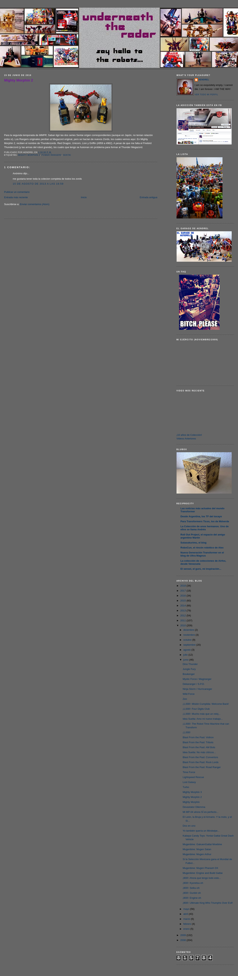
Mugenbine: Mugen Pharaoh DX (200, 868)
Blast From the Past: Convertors (200, 757)
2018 (183, 585)
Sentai (67, 155)
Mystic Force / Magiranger (197, 679)
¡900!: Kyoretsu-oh (193, 882)
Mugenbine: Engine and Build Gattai (202, 873)
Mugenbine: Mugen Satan (197, 849)
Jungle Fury (189, 669)
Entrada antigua (148, 197)
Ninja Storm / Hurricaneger (197, 689)
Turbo (186, 787)
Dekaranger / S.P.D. (194, 684)
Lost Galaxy (189, 782)
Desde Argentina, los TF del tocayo (201, 516)
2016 (183, 595)
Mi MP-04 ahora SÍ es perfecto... (200, 812)
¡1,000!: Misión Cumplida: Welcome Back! (206, 703)
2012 (183, 615)
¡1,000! (186, 732)
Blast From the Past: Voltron (198, 737)
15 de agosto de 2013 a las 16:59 (38, 183)
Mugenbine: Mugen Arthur (197, 854)
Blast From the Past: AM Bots (199, 747)
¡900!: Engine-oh (192, 897)
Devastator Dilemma (194, 807)
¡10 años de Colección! (189, 434)
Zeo (185, 698)
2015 (183, 600)
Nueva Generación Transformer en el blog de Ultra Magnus (202, 554)
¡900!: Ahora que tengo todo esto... (202, 878)
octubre (187, 639)
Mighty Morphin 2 (18, 80)
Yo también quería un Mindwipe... (201, 830)
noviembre (189, 634)
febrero (187, 923)
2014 (183, 605)
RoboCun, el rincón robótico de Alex (202, 547)
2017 (183, 590)
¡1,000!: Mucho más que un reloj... (201, 713)
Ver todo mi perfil (206, 95)
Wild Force (189, 693)
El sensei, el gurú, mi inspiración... (201, 568)
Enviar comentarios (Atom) (34, 204)
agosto (187, 649)
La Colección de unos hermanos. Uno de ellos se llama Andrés (205, 528)
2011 (183, 620)
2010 (183, 625)
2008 (183, 940)
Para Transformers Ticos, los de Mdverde (205, 521)
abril (186, 913)
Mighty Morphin (191, 802)
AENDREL (204, 80)
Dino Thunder (190, 664)
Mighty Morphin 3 (192, 792)
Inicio (84, 197)
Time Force (189, 772)
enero (186, 928)
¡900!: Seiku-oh (191, 887)
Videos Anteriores (186, 438)
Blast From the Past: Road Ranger (202, 767)
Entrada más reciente (16, 197)
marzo (187, 918)
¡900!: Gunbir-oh (192, 892)
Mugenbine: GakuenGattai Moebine (202, 844)
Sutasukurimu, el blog (194, 542)
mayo (186, 909)
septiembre (189, 644)
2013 (183, 610)
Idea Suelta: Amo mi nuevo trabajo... (203, 718)
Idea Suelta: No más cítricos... (199, 752)
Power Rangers (51, 155)
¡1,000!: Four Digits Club (196, 708)
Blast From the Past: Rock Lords (200, 762)
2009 (183, 935)
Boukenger (189, 674)
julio (185, 654)
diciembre (189, 629)
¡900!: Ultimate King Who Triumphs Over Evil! (208, 902)
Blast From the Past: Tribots (198, 742)
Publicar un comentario (17, 192)
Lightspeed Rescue (193, 777)
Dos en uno (189, 825)
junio (186, 659)
